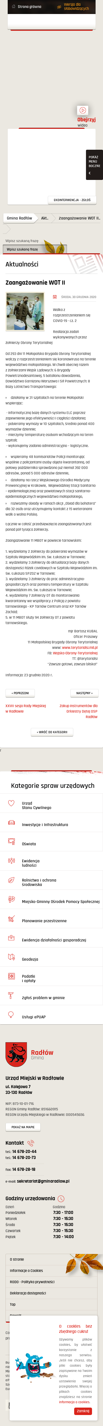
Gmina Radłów (19, 218)
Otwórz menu (52, 21)
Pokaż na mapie (23, 1127)
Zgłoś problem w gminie (43, 997)
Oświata (29, 844)
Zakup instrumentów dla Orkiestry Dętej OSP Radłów (79, 711)
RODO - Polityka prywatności (32, 1282)
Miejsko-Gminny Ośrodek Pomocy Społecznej (61, 901)
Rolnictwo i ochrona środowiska (39, 882)
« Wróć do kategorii (52, 732)
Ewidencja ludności (31, 863)
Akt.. (44, 218)
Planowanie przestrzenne (44, 921)
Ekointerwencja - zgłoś (72, 200)
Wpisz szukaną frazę (21, 241)
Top (12, 1304)
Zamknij (83, 1411)
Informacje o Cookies (26, 1270)
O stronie (17, 1259)
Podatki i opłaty (28, 978)
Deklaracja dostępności (28, 1293)
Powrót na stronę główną (51, 56)
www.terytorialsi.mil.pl (80, 647)
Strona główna (29, 6)
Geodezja (30, 959)
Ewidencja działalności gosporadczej (54, 940)
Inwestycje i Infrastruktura (45, 824)
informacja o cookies (74, 1402)
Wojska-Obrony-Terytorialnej (75, 653)
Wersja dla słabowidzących (76, 6)
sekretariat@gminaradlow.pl (37, 1181)
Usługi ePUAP (34, 1017)
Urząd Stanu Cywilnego (36, 805)
